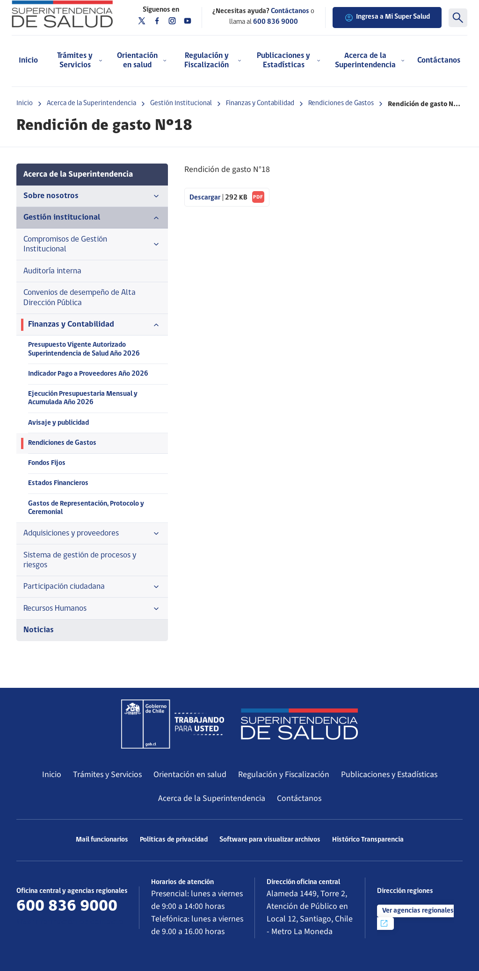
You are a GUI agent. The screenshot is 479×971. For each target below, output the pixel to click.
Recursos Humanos (92, 609)
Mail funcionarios (102, 839)
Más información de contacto (69, 922)
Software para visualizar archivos (269, 839)
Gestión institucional (92, 217)
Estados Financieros (58, 483)
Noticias (38, 630)
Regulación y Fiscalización (283, 774)
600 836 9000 (275, 22)
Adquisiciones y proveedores (92, 533)
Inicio (28, 60)
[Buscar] (458, 17)
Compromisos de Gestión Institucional (92, 244)
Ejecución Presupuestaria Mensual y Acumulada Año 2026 (83, 398)
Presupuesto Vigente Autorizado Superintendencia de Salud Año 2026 (84, 349)
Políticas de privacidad (174, 839)
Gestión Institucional (181, 103)
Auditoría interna (52, 271)
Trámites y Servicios (107, 774)
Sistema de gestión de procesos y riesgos (79, 560)
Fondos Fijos (46, 463)
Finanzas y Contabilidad (260, 103)
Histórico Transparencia (368, 839)
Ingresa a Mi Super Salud (387, 17)
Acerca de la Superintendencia (91, 103)
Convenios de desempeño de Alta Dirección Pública (79, 298)
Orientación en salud (189, 774)
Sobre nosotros (92, 196)
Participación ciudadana (92, 587)
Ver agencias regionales (416, 917)
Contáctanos (438, 60)
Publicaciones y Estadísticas (389, 774)
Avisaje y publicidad (58, 423)
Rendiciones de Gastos (341, 103)
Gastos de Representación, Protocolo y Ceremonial (86, 508)
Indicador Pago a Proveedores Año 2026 (88, 374)
